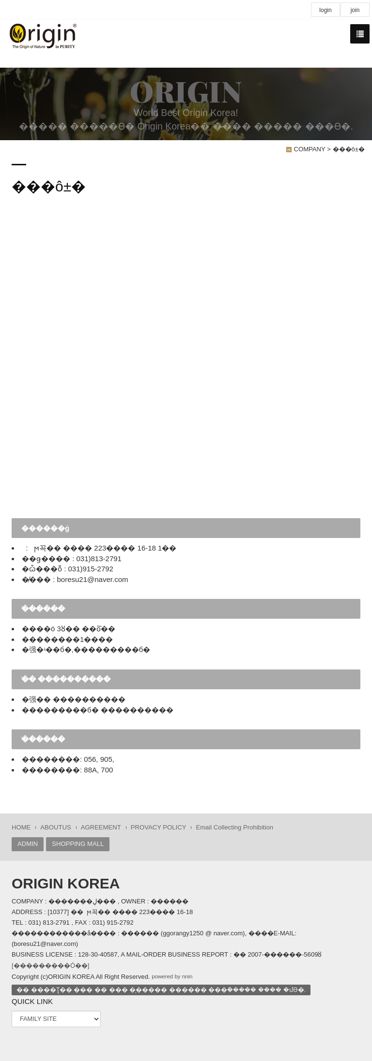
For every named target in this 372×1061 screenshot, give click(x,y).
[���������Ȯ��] (50, 965)
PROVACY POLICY (158, 827)
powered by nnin (172, 976)
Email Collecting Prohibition (234, 827)
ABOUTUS (55, 827)
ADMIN (27, 843)
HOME (21, 827)
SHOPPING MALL (78, 843)
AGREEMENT (101, 827)
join (355, 10)
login (325, 10)
